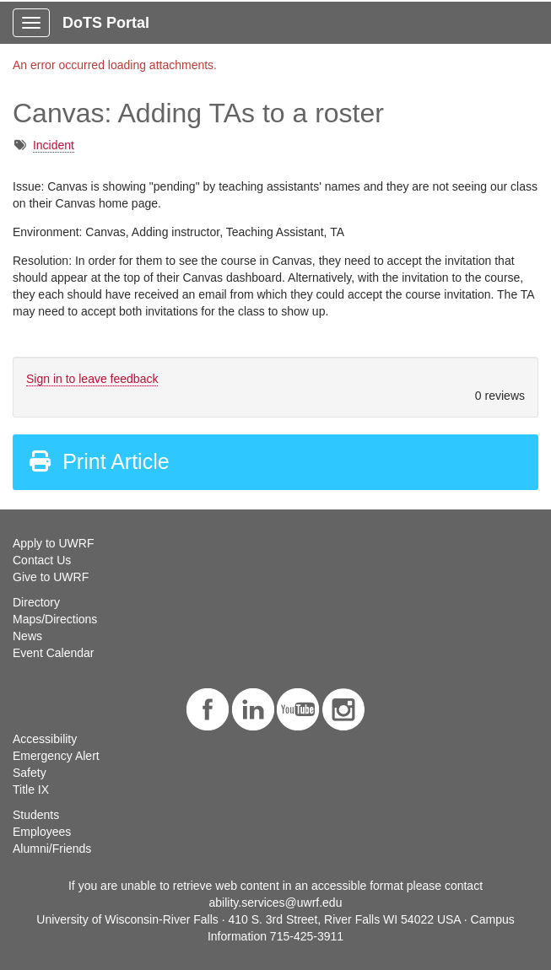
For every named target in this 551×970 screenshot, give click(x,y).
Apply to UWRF (53, 543)
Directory (36, 602)
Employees (42, 831)
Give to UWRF (51, 577)
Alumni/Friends (52, 848)
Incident (53, 145)
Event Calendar (54, 653)
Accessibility (45, 739)
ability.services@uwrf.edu (276, 902)
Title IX (31, 789)
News (27, 636)
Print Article (98, 461)
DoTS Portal (105, 22)
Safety (29, 772)
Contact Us (42, 560)
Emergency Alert (56, 756)
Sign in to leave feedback (92, 378)
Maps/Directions (55, 619)
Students (36, 815)
